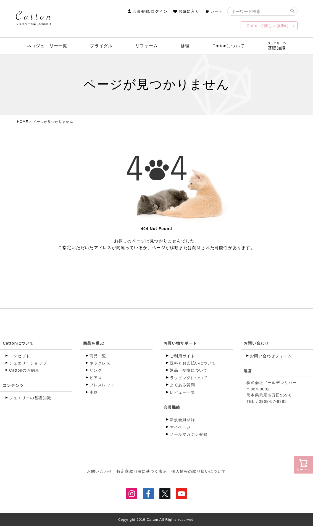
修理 (185, 45)
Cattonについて (228, 45)
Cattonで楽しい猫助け (268, 25)
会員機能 (172, 407)
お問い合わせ (256, 343)
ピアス (96, 378)
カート (216, 11)
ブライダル (101, 45)
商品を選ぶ (93, 343)
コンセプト (19, 356)
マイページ (180, 427)
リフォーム (146, 45)
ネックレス (100, 363)
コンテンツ (13, 385)
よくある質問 (182, 385)
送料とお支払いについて (193, 363)
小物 (94, 392)
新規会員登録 (182, 419)
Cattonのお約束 (24, 370)
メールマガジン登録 (189, 434)
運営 (248, 371)
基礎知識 (277, 46)
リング (96, 370)
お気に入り (188, 11)
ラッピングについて (189, 378)
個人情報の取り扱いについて (199, 471)
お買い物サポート (180, 343)
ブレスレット (102, 385)
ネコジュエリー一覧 (47, 45)
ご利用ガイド (182, 356)
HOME (22, 122)
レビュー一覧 (182, 392)
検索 (292, 11)
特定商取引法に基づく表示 (142, 471)
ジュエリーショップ (28, 363)
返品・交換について (189, 370)
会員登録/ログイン (150, 11)
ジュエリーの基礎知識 (30, 398)
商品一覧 (98, 356)
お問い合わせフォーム (271, 356)
